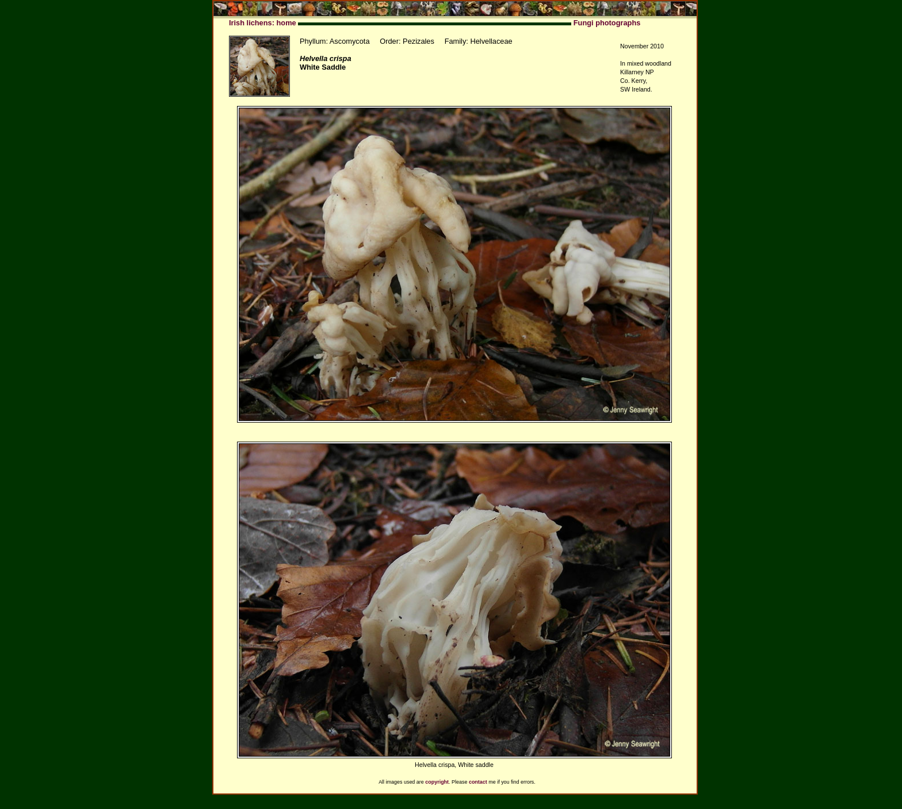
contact (478, 782)
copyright (437, 782)
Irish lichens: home (262, 22)
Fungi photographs (607, 22)
